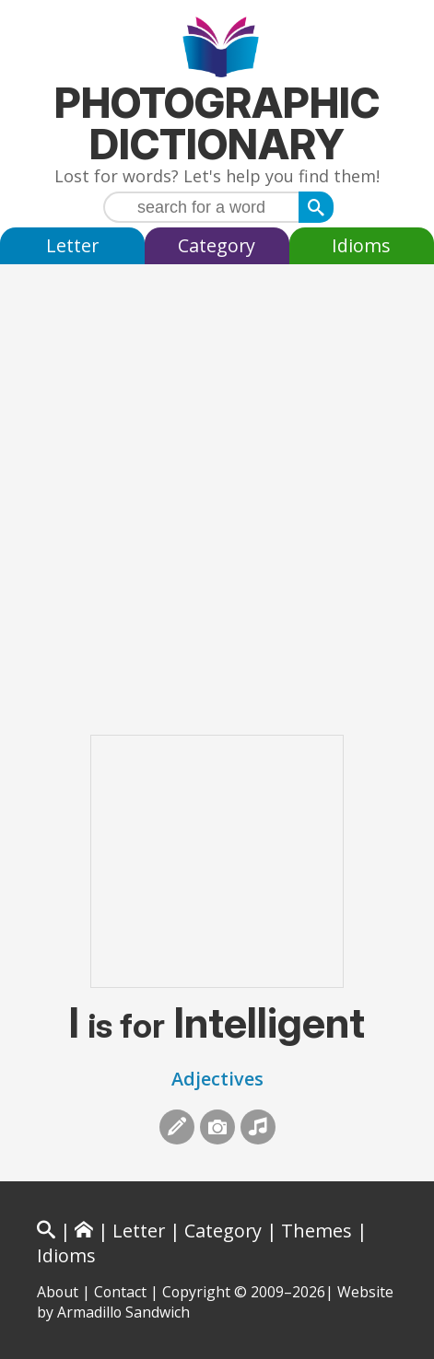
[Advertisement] (217, 481)
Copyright (196, 1292)
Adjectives (217, 1078)
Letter (72, 245)
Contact (120, 1292)
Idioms (361, 245)
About (57, 1292)
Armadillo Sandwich (123, 1312)
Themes (316, 1230)
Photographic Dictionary (217, 123)
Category (216, 245)
